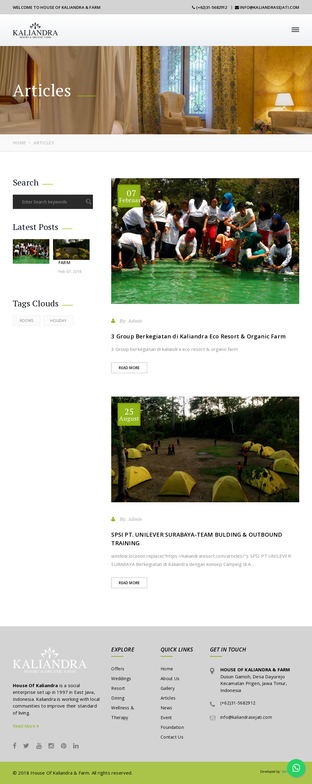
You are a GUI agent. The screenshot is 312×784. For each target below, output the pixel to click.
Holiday (58, 320)
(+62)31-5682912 (209, 7)
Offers (117, 669)
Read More (129, 367)
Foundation (172, 727)
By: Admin (126, 320)
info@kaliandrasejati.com (267, 7)
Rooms (26, 320)
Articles (168, 698)
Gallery (168, 688)
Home (19, 143)
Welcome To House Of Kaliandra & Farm (57, 7)
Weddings (121, 678)
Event (166, 717)
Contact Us (172, 737)
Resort (118, 688)
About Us (170, 678)
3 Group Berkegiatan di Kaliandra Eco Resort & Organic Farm (198, 336)
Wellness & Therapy (122, 712)
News (166, 708)
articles (44, 143)
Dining (117, 698)
